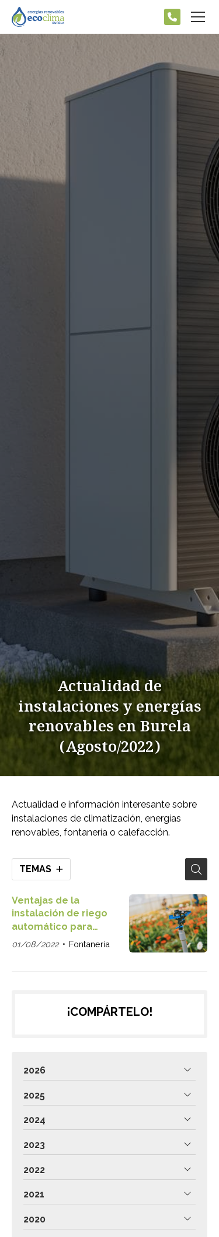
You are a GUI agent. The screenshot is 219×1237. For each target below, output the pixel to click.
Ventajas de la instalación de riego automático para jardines (59, 914)
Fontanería (89, 944)
